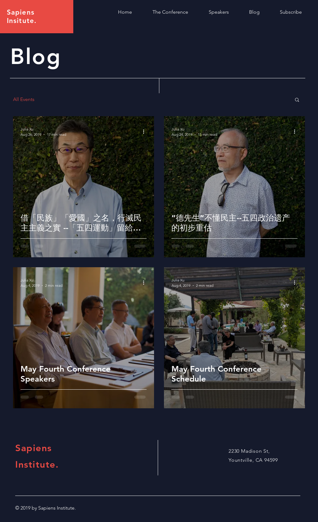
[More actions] (145, 131)
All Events (23, 99)
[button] (297, 100)
